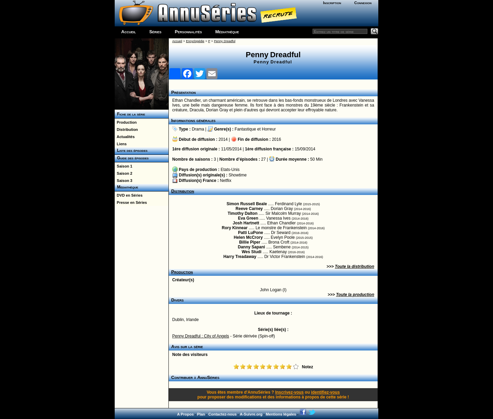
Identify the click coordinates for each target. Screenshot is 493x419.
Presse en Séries (131, 202)
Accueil (128, 31)
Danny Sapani (251, 247)
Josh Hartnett (246, 223)
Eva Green (248, 218)
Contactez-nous (222, 414)
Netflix (225, 180)
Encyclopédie (195, 41)
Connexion (363, 3)
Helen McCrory (248, 237)
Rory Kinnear (235, 227)
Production (126, 122)
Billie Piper (249, 242)
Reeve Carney (249, 208)
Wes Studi (252, 251)
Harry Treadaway (240, 256)
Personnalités (188, 31)
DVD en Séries (128, 195)
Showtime (238, 175)
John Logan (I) (273, 289)
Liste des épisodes (131, 150)
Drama (198, 129)
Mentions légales (281, 414)
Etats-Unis (229, 169)
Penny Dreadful (225, 41)
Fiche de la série (130, 114)
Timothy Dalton (242, 213)
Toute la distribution (354, 266)
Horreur (269, 129)
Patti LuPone (250, 232)
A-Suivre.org (251, 414)
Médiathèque (227, 31)
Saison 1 (123, 166)
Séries (155, 31)
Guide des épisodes (132, 158)
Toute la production (355, 294)
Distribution (126, 129)
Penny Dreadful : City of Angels (200, 336)
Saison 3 (123, 180)
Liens (121, 144)
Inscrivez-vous (289, 392)
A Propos (185, 414)
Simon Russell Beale (247, 203)
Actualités (125, 137)
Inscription (332, 3)
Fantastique (245, 129)
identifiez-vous (325, 392)
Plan (201, 414)
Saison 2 (123, 173)
